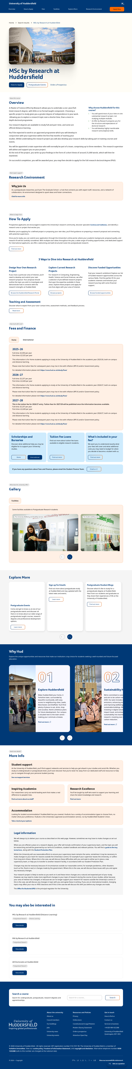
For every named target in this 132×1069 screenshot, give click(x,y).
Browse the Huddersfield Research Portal (25, 293)
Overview (12, 9)
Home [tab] (14, 340)
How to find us (110, 1016)
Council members (53, 1020)
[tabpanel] (66, 387)
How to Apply (28, 9)
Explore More (72, 9)
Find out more (16, 249)
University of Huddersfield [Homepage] (22, 3)
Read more (16, 311)
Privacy (75, 1016)
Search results (23, 23)
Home (11, 23)
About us (50, 1016)
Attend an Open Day (80, 1035)
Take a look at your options (22, 821)
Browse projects (56, 293)
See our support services (21, 777)
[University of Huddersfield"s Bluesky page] (73, 1060)
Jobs (48, 1027)
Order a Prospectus (58, 84)
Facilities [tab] (15, 501)
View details (20, 925)
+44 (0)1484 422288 (112, 1027)
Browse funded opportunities (100, 293)
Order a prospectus (79, 1031)
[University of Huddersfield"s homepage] (23, 1024)
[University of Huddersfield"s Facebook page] (78, 1060)
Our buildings (51, 1024)
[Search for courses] (84, 997)
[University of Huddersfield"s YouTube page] (81, 1060)
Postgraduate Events (37, 84)
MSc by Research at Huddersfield (46, 23)
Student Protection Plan (43, 850)
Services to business (112, 1024)
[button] (69, 556)
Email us (94, 469)
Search (112, 997)
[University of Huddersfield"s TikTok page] (90, 1060)
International (34, 457)
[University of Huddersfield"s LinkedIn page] (94, 1060)
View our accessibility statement (111, 1060)
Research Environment (94, 9)
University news (52, 1031)
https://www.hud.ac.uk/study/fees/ (53, 370)
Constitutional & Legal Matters (84, 1024)
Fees (43, 9)
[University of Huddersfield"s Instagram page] (86, 1060)
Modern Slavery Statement (82, 1027)
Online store (77, 1020)
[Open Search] (122, 3)
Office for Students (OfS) (26, 888)
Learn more (18, 627)
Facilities (57, 9)
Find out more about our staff (23, 799)
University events (53, 1035)
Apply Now (117, 9)
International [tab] (28, 340)
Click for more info (18, 196)
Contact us (108, 1020)
